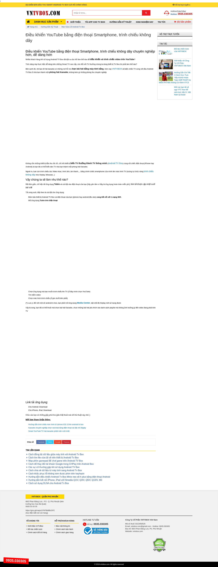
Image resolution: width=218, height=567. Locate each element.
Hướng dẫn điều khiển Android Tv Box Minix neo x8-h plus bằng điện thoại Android (68, 477)
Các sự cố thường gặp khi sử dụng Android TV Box (53, 467)
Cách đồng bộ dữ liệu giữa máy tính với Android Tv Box (55, 454)
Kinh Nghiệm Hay (144, 22)
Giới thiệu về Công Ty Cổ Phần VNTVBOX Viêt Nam (182, 63)
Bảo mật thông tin (62, 526)
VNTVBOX (117, 69)
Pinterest (66, 442)
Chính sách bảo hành (63, 529)
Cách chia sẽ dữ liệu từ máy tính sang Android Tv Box (54, 470)
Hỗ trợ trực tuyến (181, 5)
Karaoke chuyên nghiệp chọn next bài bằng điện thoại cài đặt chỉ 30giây (57, 428)
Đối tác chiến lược (34, 529)
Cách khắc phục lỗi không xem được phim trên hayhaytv (55, 473)
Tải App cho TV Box (95, 22)
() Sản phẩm (182, 22)
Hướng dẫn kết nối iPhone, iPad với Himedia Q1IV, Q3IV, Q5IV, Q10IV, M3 (64, 480)
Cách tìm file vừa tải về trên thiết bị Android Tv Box (52, 457)
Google (57, 442)
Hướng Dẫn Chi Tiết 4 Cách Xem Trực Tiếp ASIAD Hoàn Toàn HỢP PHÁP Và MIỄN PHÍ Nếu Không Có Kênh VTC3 (175, 77)
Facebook (41, 442)
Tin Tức (161, 22)
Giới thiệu (75, 22)
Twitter (50, 442)
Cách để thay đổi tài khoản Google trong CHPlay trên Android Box (60, 464)
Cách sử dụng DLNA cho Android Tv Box (47, 483)
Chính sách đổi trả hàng (36, 532)
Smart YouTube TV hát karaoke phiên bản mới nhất (48, 431)
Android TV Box (115, 163)
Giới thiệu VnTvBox (34, 526)
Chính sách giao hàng (63, 532)
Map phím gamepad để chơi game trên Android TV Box (54, 461)
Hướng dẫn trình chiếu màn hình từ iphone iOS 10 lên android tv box (55, 424)
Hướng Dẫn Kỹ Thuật (121, 22)
